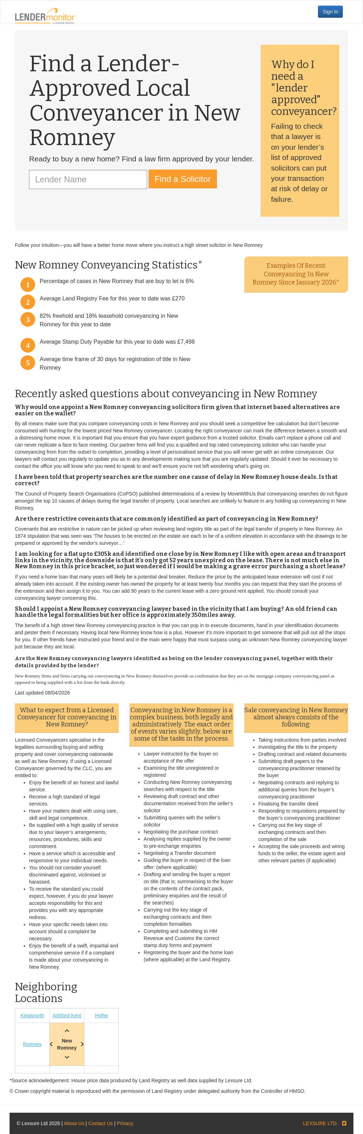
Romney (32, 1044)
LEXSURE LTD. (320, 1123)
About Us (74, 1123)
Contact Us (100, 1123)
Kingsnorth (32, 1015)
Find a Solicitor (183, 179)
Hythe (101, 1015)
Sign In (330, 12)
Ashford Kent (66, 1015)
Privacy (125, 1123)
